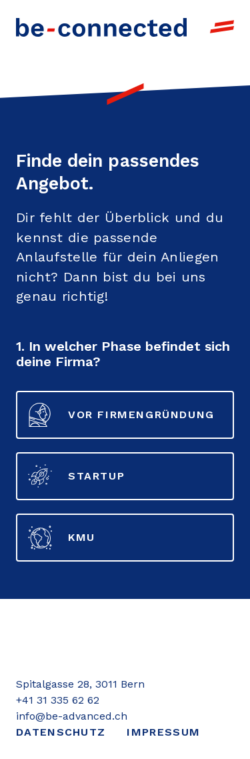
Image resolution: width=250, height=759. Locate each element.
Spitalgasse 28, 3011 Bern (80, 684)
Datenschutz (60, 732)
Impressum (163, 732)
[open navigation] (222, 27)
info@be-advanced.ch (71, 716)
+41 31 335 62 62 (57, 700)
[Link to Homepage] (101, 26)
